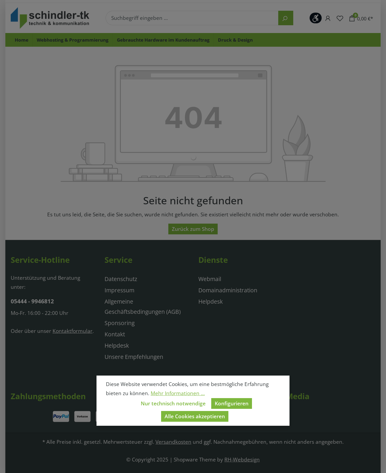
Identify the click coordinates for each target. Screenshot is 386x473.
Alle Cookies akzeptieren (195, 416)
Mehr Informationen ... (178, 393)
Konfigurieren (231, 403)
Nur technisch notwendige (173, 403)
